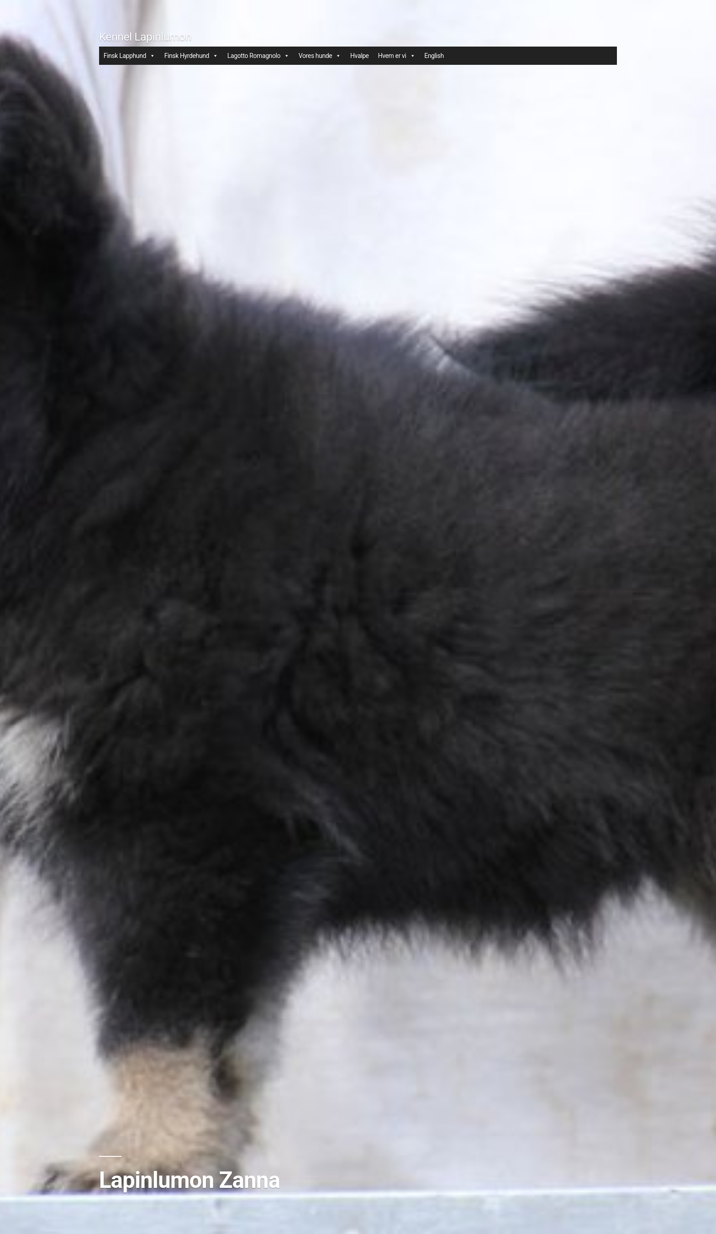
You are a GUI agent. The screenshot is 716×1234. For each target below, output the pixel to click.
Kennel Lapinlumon (145, 36)
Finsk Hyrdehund (191, 55)
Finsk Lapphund (129, 55)
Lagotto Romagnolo (258, 55)
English (434, 55)
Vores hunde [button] (320, 55)
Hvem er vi (396, 55)
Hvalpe (359, 55)
